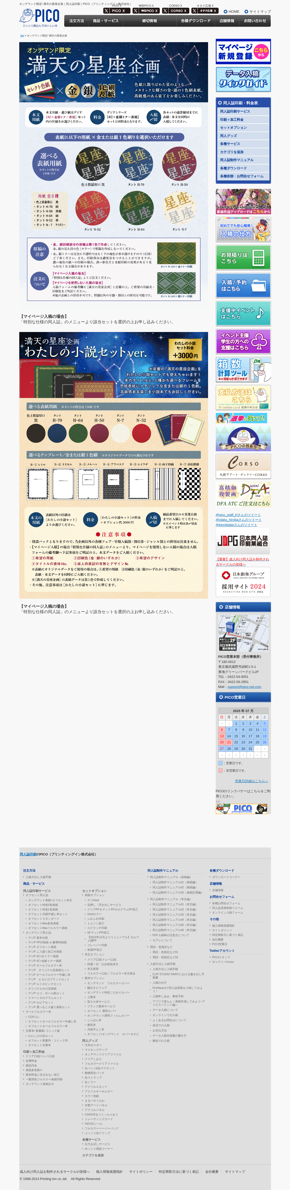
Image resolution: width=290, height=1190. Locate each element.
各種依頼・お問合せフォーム (242, 176)
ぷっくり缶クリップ (97, 1132)
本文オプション (95, 954)
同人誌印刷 (28, 854)
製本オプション (95, 978)
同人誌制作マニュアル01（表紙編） (175, 882)
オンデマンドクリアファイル (103, 1054)
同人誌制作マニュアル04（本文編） (175, 919)
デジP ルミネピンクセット (45, 983)
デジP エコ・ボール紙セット (46, 993)
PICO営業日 (220, 944)
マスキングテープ (96, 1049)
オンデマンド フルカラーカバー (108, 983)
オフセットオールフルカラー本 (48, 1026)
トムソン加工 (95, 923)
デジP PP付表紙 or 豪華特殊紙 (47, 942)
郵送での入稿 (161, 1040)
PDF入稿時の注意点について (171, 935)
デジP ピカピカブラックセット (49, 979)
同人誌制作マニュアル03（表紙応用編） (178, 892)
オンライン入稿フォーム (227, 912)
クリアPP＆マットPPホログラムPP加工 (112, 909)
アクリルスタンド (96, 1086)
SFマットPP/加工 (98, 932)
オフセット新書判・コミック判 (48, 1040)
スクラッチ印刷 (97, 927)
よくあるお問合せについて (169, 1020)
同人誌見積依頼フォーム (227, 907)
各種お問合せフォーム (226, 903)
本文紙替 (93, 968)
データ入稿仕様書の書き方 (169, 1035)
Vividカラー (94, 914)
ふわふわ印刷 (95, 918)
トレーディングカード (99, 1119)
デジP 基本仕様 (38, 937)
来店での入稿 (161, 1025)
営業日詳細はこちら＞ (251, 781)
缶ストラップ (93, 1077)
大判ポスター (93, 1045)
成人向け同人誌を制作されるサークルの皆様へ (55, 1172)
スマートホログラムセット (45, 997)
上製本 (91, 997)
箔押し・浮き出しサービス (104, 904)
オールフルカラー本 (38, 1011)
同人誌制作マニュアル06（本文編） (175, 929)
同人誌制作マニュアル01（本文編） (175, 904)
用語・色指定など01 (165, 952)
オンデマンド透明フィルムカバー (108, 1015)
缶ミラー (90, 1082)
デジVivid (93, 900)
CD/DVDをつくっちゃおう (101, 1114)
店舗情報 (217, 890)
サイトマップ (260, 12)
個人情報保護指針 (223, 925)
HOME (234, 12)
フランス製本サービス (101, 1006)
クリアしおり (93, 1058)
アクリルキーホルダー (99, 1091)
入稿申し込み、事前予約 (168, 996)
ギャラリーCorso (223, 961)
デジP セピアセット (40, 1002)
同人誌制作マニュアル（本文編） (171, 899)
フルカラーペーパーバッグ (102, 1128)
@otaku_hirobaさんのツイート (239, 520)
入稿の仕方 (160, 982)
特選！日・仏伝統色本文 (102, 964)
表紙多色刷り (34, 1070)
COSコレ (34, 1016)
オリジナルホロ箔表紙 (42, 988)
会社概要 (217, 939)
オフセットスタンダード (43, 918)
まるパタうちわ (95, 1100)
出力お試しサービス (97, 1144)
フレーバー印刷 (97, 945)
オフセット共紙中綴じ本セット (48, 914)
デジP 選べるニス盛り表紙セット (49, 1007)
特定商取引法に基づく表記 (179, 1172)
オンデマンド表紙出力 (40, 1083)
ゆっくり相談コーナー (99, 1148)
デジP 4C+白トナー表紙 (43, 956)
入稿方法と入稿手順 (38, 877)
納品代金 (31, 1065)
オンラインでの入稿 (165, 1015)
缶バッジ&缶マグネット (100, 1068)
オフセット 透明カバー (101, 1010)
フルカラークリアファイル (102, 1063)
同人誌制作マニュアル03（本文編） (175, 914)
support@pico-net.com (244, 687)
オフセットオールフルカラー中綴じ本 (52, 1021)
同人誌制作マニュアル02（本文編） (175, 909)
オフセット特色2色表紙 (43, 904)
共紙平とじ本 (95, 1029)
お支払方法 (160, 1030)
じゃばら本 (94, 1020)
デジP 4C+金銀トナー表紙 (45, 960)
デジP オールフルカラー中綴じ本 (49, 974)
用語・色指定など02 (165, 957)
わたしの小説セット (41, 1035)
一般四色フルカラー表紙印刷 (44, 1079)
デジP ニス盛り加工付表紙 (45, 951)
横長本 (91, 1024)
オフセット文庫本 (39, 1045)
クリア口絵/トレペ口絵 (40, 1056)
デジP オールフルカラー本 (45, 965)
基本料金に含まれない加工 (43, 1074)
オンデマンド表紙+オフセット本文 (50, 900)
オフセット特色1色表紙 (43, 909)
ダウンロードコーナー (226, 877)
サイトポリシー (222, 930)
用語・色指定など (161, 946)
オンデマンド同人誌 (38, 932)
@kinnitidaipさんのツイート (236, 525)
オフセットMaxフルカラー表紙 (48, 927)
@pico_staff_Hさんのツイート (238, 515)
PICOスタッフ (221, 957)
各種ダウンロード (233, 168)
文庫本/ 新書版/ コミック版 (43, 1030)
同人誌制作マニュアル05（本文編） (175, 924)
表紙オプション (95, 895)
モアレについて (162, 940)
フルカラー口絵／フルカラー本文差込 (111, 973)
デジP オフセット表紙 (42, 946)
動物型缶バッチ (95, 1072)
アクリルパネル (95, 1109)
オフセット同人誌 (37, 895)
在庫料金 (31, 1060)
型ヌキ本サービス (98, 1001)
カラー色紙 (92, 1095)
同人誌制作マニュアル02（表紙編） (175, 887)
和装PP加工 (94, 949)
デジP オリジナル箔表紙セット (49, 970)
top (22, 35)
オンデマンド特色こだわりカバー (108, 992)
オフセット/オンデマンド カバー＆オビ (113, 1034)
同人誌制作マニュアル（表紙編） (171, 877)
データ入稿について (165, 1009)
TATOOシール (93, 1123)
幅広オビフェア (97, 987)
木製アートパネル (96, 1105)
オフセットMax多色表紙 (43, 923)
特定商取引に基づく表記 (227, 934)
